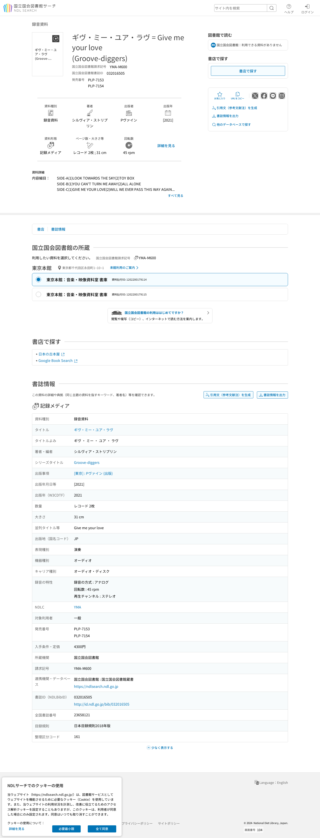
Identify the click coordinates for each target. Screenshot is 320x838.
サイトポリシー (169, 823)
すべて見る (175, 195)
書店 (40, 229)
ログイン (307, 8)
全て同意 (102, 828)
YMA (77, 607)
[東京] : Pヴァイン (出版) (93, 473)
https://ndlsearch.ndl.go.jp (96, 686)
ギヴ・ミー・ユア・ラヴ (93, 429)
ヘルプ (289, 8)
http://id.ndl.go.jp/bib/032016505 (101, 704)
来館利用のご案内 (125, 267)
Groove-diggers (86, 462)
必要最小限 (66, 828)
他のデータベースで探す (231, 124)
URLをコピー (237, 96)
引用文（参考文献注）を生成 (234, 108)
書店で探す (248, 71)
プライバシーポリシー (137, 823)
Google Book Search (58, 360)
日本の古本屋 (51, 354)
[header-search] (245, 8)
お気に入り (219, 96)
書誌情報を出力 (225, 116)
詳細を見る (166, 145)
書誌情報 (58, 229)
